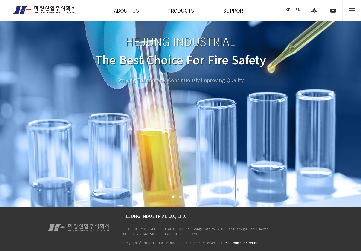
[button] (173, 197)
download (314, 10)
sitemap (352, 10)
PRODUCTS (180, 10)
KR (288, 9)
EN (297, 9)
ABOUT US (126, 10)
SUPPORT (234, 10)
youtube (333, 10)
